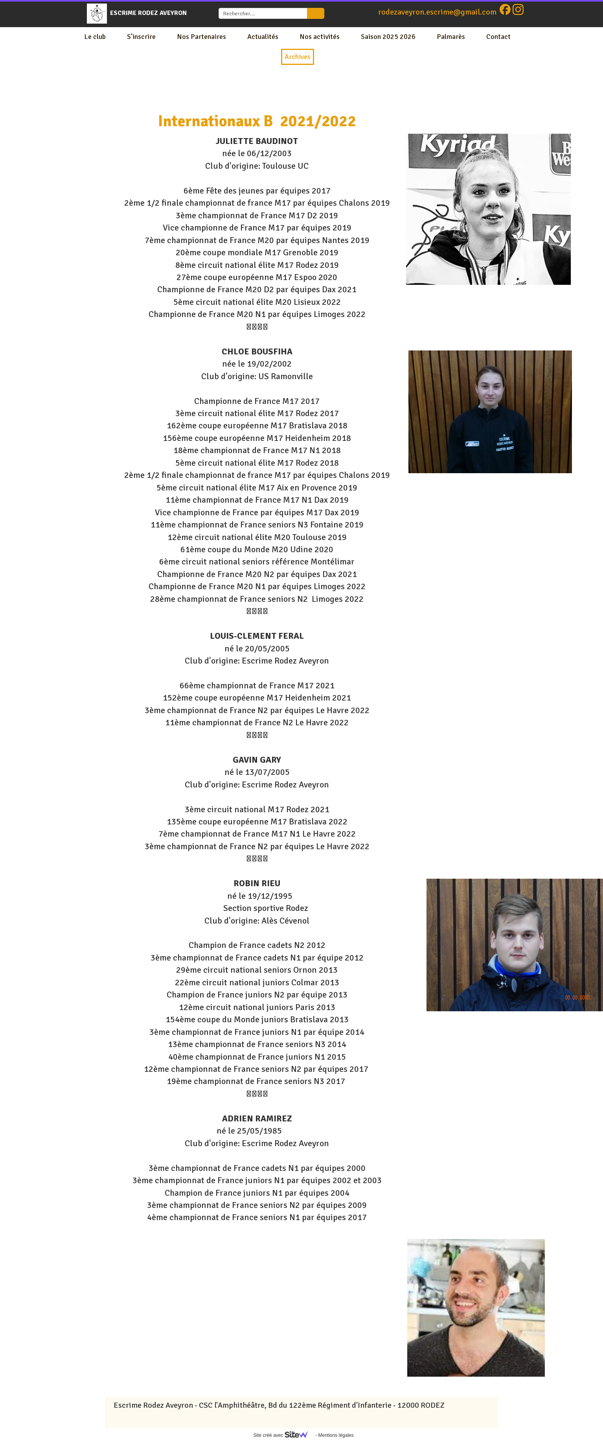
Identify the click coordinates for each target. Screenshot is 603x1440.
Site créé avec (283, 1435)
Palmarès (451, 36)
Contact (498, 36)
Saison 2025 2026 (388, 36)
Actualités (262, 36)
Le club (95, 36)
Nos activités (320, 36)
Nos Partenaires (201, 36)
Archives (298, 56)
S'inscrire (141, 36)
